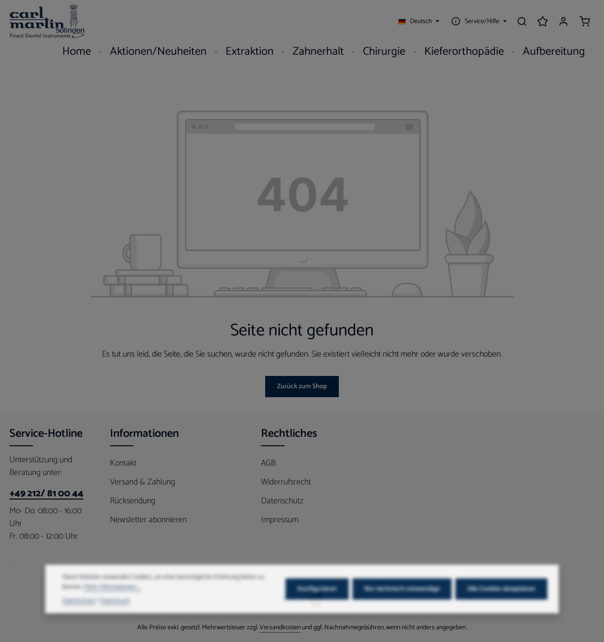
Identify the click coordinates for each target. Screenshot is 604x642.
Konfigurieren (317, 604)
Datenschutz (282, 501)
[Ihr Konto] (563, 21)
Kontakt (123, 463)
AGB (268, 463)
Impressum (280, 520)
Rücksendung (132, 501)
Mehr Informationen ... (112, 602)
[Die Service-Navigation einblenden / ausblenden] (478, 21)
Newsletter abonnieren (148, 520)
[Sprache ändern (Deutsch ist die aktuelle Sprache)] (419, 21)
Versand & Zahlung (142, 482)
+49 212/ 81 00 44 (46, 494)
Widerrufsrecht (286, 482)
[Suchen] (521, 21)
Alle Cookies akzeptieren (501, 604)
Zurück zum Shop (302, 386)
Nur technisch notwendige (402, 604)
